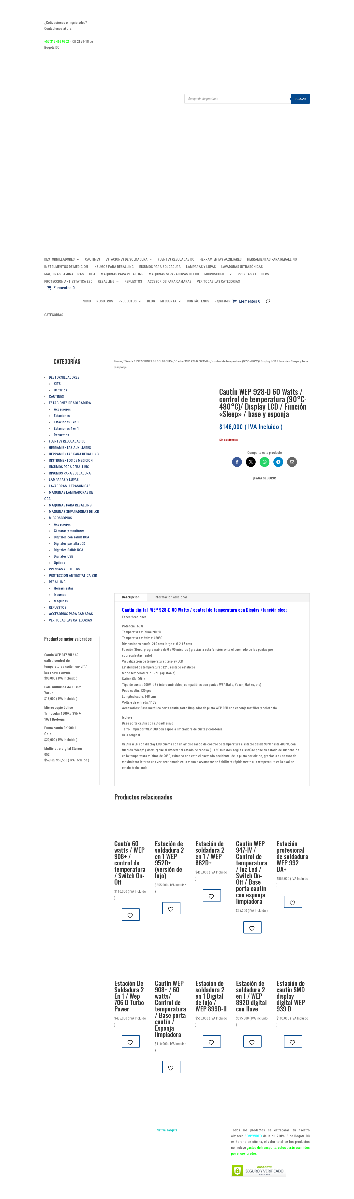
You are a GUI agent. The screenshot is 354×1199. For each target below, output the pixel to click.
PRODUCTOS (127, 301)
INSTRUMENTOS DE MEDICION (66, 267)
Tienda (128, 361)
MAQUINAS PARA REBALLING (122, 274)
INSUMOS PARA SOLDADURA (160, 267)
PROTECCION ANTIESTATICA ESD (68, 281)
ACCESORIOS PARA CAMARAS (170, 281)
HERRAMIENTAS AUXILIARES (221, 259)
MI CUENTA (168, 301)
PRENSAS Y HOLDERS (253, 274)
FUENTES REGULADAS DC (176, 259)
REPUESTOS (133, 281)
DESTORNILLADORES (59, 259)
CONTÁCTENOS (198, 301)
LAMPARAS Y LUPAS (201, 267)
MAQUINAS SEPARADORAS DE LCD (174, 274)
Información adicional (170, 597)
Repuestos (222, 301)
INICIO (86, 301)
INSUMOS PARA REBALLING (113, 267)
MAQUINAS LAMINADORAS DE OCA (69, 274)
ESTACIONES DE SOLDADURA (126, 259)
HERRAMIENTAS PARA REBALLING (272, 259)
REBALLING (106, 281)
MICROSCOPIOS (215, 274)
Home (118, 361)
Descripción (130, 597)
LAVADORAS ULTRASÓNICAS (242, 267)
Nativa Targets (167, 1130)
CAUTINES (92, 259)
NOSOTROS (104, 301)
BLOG (151, 301)
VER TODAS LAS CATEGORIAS (218, 281)
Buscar (300, 99)
